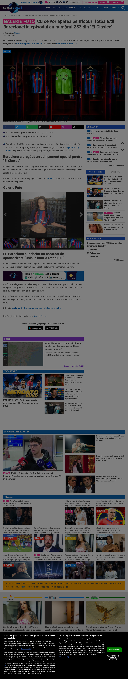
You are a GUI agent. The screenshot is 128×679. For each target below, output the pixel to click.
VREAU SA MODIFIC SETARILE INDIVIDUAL (114, 657)
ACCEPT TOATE (114, 650)
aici (5, 665)
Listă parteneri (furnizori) (66, 657)
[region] (64, 655)
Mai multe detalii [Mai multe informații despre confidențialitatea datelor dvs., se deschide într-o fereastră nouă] (26, 649)
